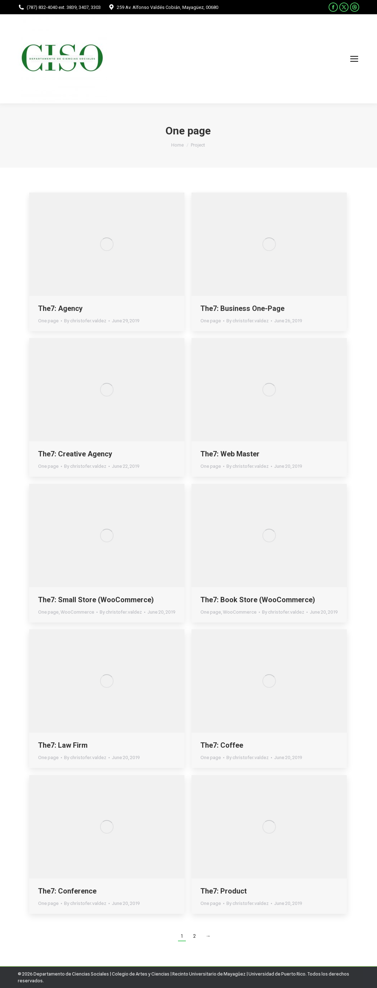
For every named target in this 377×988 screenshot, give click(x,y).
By (85, 320)
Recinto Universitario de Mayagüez (209, 974)
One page (48, 320)
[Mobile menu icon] (354, 59)
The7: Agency (60, 308)
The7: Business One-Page (242, 308)
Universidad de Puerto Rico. (277, 974)
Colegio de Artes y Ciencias (140, 974)
